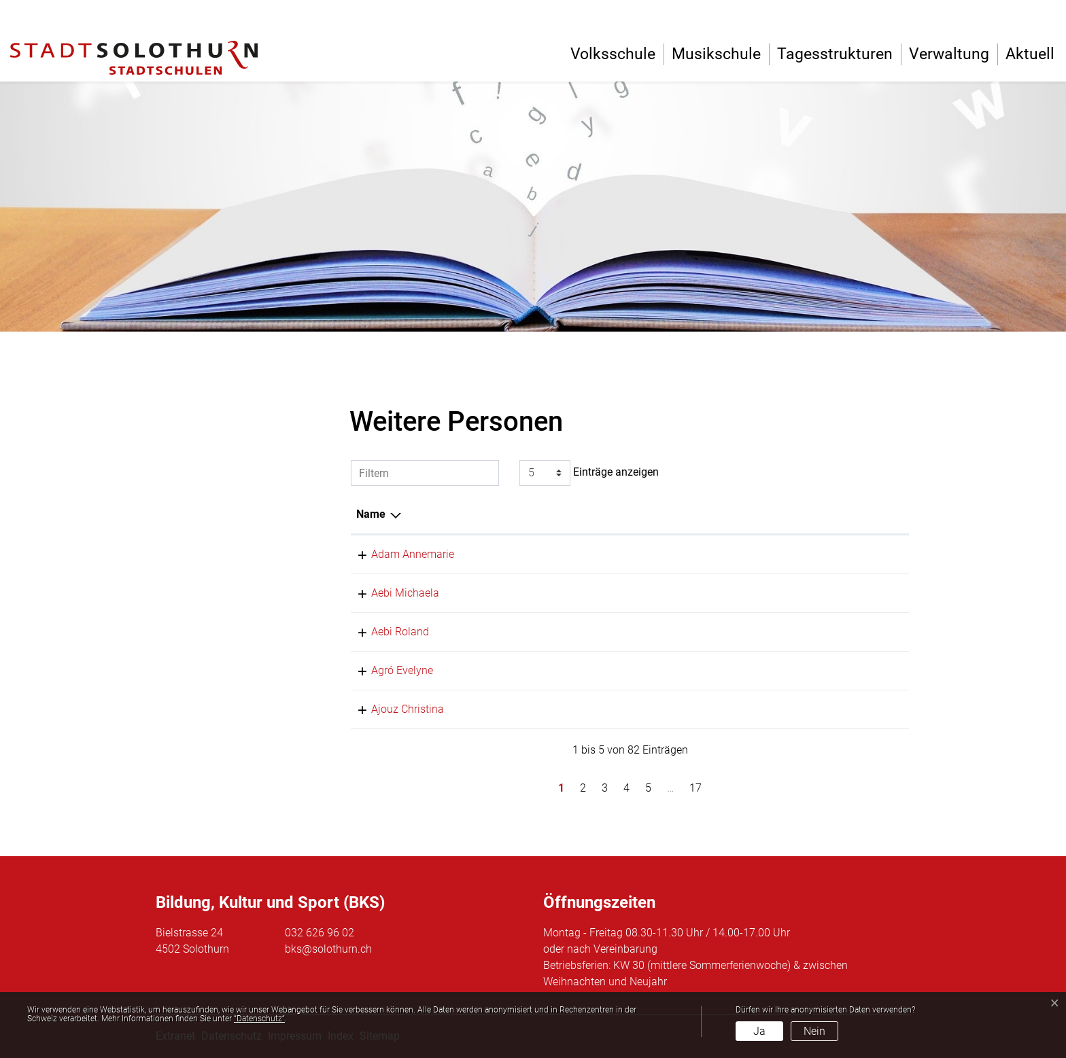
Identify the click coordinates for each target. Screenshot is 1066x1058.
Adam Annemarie (397, 554)
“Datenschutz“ (259, 1018)
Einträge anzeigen (589, 473)
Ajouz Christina (392, 709)
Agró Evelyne (387, 670)
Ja (759, 1031)
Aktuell (1029, 54)
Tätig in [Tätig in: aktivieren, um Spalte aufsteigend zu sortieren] (738, 514)
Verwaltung (949, 54)
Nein (814, 1031)
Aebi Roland (385, 631)
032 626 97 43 (868, 670)
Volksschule (612, 54)
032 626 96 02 (319, 932)
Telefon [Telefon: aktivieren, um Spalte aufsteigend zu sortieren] (852, 514)
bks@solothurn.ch (328, 948)
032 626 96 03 (868, 592)
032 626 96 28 (868, 631)
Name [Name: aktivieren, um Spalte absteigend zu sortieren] (370, 514)
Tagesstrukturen (835, 54)
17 (695, 787)
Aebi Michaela (390, 592)
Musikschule (716, 54)
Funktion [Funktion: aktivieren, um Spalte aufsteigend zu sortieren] (514, 514)
